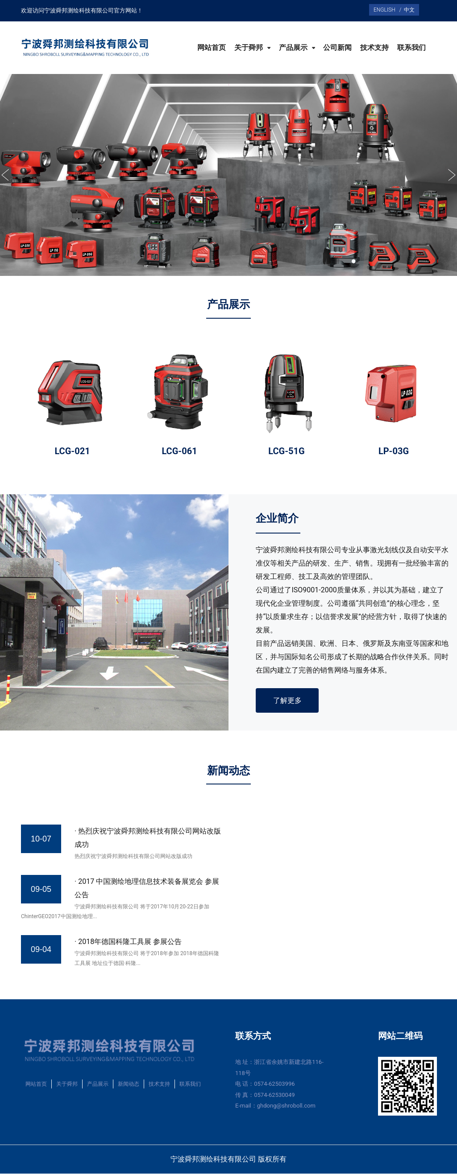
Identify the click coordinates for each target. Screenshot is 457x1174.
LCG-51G (286, 451)
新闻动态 (128, 1085)
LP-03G (393, 451)
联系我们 (411, 47)
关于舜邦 (249, 47)
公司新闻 (337, 47)
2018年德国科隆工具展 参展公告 (130, 942)
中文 (408, 10)
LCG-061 (179, 451)
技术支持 (374, 47)
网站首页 (211, 47)
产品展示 (294, 47)
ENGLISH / (387, 10)
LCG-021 (72, 451)
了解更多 (288, 700)
